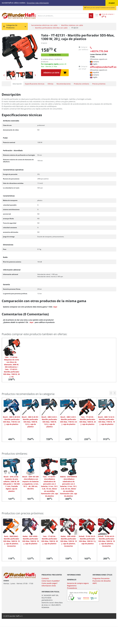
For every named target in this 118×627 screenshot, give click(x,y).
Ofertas (50, 84)
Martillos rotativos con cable (72, 25)
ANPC (95, 583)
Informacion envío (49, 586)
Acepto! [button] (112, 3)
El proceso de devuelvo (102, 581)
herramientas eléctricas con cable (44, 25)
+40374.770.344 (99, 49)
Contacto (45, 578)
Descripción (17, 84)
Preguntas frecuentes (101, 578)
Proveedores (72, 588)
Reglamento (72, 586)
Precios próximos (98, 84)
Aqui (55, 307)
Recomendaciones (64, 84)
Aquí (31, 322)
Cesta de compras (108, 14)
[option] (20, 51)
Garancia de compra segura (78, 583)
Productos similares (81, 84)
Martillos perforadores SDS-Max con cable (51, 28)
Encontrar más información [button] (38, 3)
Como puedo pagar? (49, 583)
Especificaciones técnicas (34, 84)
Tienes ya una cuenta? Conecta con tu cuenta (100, 8)
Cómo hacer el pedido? (51, 581)
